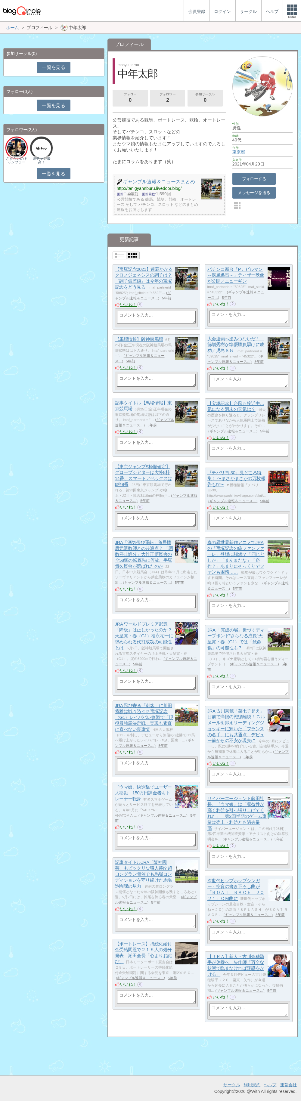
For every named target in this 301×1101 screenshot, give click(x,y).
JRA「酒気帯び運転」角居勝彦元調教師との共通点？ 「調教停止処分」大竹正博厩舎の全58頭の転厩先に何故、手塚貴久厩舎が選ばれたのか (144, 554)
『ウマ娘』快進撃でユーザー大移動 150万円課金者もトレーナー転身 (143, 792)
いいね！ (128, 304)
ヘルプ (270, 1084)
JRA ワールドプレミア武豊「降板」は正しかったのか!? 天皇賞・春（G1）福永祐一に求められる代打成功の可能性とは (144, 635)
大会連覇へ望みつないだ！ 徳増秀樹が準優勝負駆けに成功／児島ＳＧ (235, 344)
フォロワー (168, 98)
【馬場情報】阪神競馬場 (139, 339)
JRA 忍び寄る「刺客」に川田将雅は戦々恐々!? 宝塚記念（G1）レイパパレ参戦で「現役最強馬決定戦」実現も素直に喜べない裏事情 (144, 717)
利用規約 (252, 1084)
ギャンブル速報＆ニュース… (232, 431)
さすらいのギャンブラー (16, 160)
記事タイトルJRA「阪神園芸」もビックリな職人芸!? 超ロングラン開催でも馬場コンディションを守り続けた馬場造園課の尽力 (143, 874)
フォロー (130, 98)
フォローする (254, 178)
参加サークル (205, 98)
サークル (231, 1084)
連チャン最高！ (42, 160)
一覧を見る (53, 67)
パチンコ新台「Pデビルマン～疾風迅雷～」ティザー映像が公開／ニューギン (235, 275)
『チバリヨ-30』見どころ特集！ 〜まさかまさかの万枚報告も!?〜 (236, 478)
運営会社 (288, 1084)
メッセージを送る (254, 192)
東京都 (238, 152)
